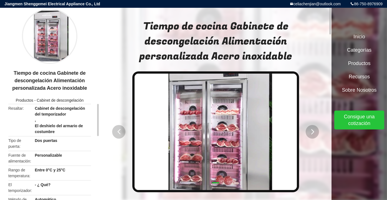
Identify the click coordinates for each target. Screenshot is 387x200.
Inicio (359, 36)
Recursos (359, 76)
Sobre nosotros (359, 90)
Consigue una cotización (359, 120)
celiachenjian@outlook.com (317, 4)
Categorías (359, 50)
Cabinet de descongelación (60, 100)
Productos (24, 100)
